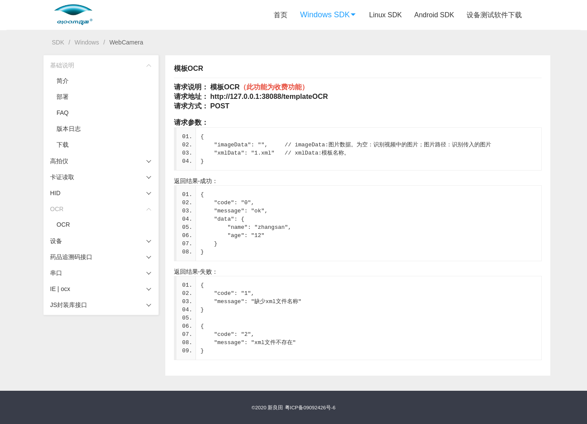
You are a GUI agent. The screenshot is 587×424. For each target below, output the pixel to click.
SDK (58, 42)
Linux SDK (385, 15)
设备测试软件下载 (494, 15)
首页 (280, 15)
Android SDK (434, 15)
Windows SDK (328, 14)
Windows (87, 42)
